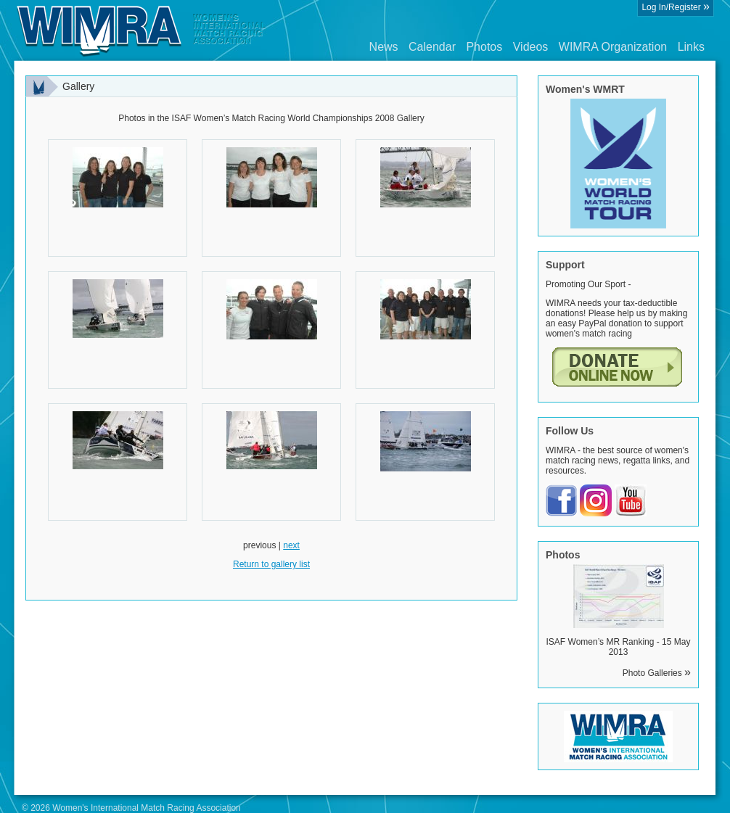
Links (691, 47)
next (291, 545)
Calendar (432, 47)
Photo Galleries (657, 673)
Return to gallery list (271, 564)
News (383, 47)
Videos (531, 47)
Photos (484, 47)
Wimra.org (141, 30)
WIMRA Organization (613, 47)
